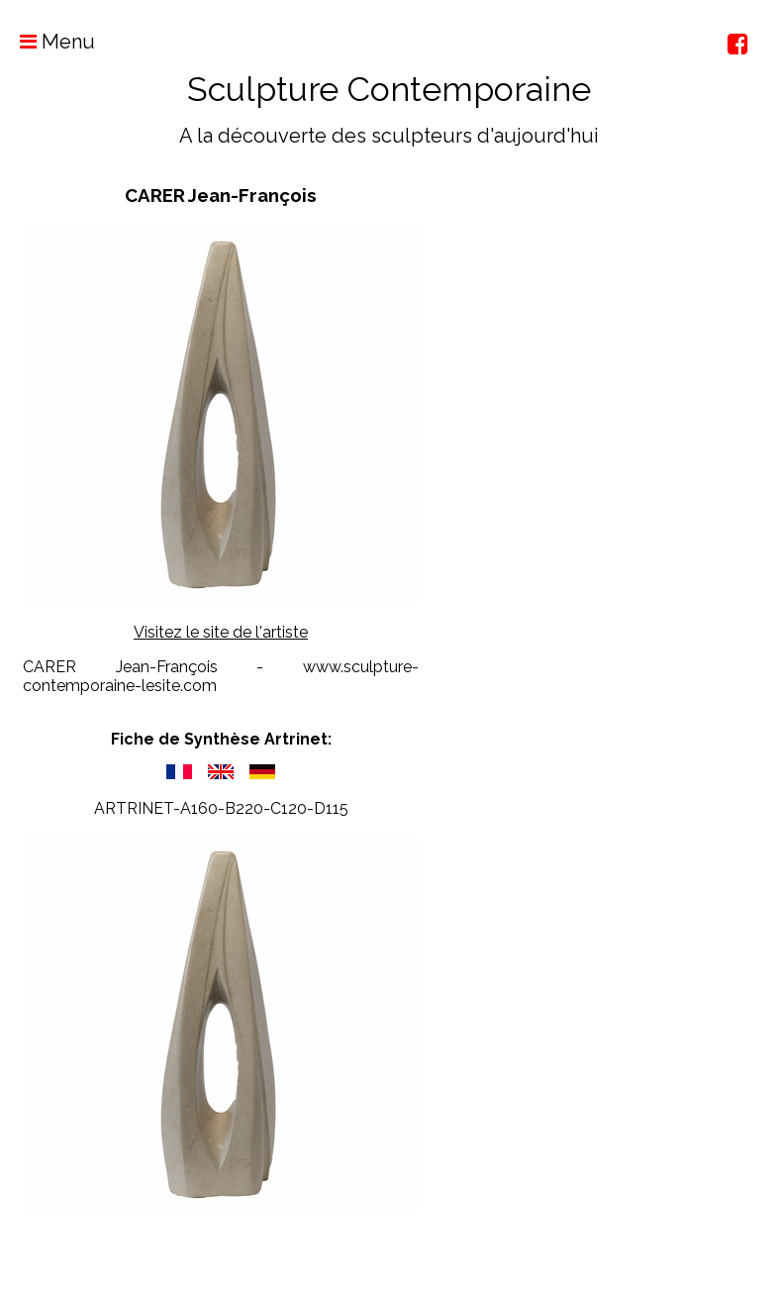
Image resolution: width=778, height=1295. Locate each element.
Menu (47, 41)
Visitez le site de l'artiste (221, 632)
